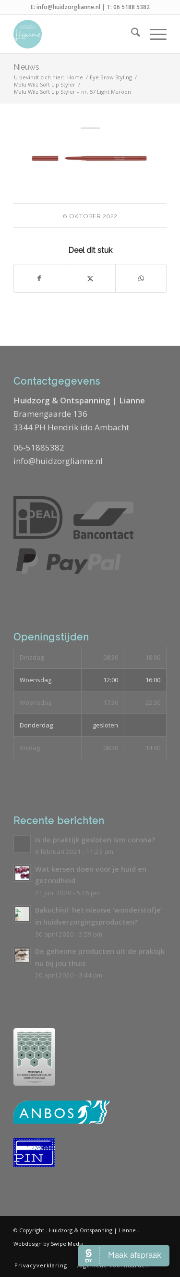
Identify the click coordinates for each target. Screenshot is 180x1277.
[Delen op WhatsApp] (141, 278)
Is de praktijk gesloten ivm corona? (95, 839)
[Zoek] (130, 34)
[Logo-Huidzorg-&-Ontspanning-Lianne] (74, 34)
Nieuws (26, 67)
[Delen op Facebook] (39, 278)
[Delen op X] (90, 278)
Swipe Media (67, 1243)
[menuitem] (130, 34)
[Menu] (153, 34)
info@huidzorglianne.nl (68, 7)
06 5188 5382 (131, 7)
